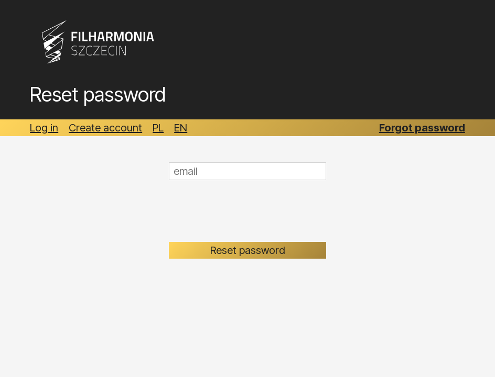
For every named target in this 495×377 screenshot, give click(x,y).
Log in (44, 127)
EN (180, 127)
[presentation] (248, 211)
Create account (105, 127)
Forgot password (422, 127)
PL (158, 127)
